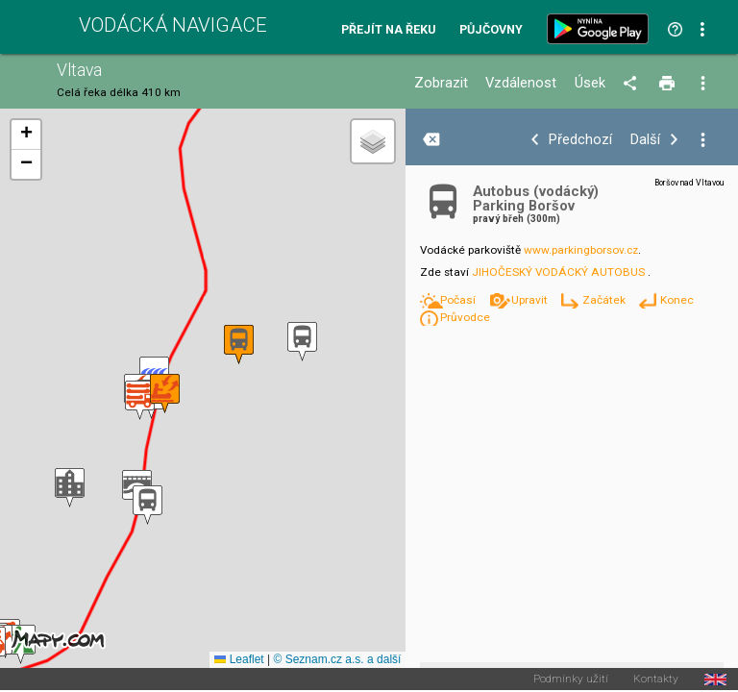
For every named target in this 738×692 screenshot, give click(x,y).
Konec (677, 300)
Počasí (459, 300)
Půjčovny (491, 30)
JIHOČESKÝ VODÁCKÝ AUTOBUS (558, 272)
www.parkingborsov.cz (581, 250)
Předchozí (580, 140)
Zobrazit (441, 83)
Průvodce (465, 317)
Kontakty (655, 679)
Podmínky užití (570, 679)
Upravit (531, 300)
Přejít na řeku (388, 30)
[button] (70, 487)
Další (645, 140)
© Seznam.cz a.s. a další (337, 659)
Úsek (590, 83)
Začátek (605, 300)
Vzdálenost (520, 83)
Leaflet (238, 659)
